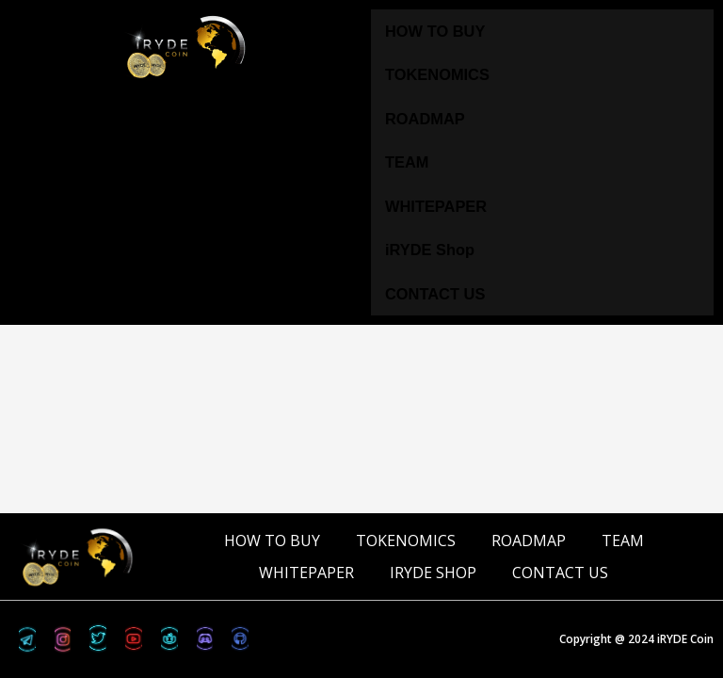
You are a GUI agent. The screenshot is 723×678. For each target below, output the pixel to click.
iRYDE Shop (429, 249)
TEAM (406, 161)
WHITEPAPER (436, 206)
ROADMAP (425, 118)
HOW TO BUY (435, 31)
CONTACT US (435, 293)
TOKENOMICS (437, 74)
